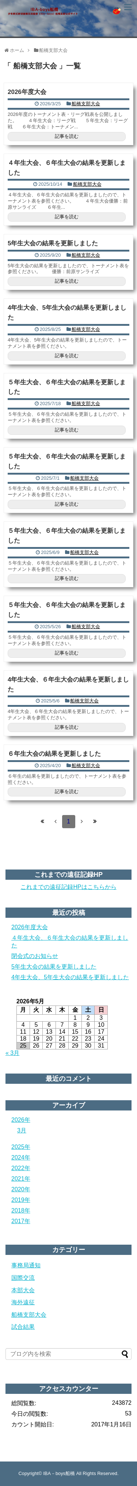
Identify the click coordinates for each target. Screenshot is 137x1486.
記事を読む (67, 136)
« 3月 (12, 1053)
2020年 (20, 1189)
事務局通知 (26, 1265)
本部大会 (23, 1290)
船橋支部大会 (86, 103)
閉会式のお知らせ (34, 956)
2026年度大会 (27, 91)
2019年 (20, 1200)
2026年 (20, 1120)
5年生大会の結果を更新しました (53, 243)
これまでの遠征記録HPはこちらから (68, 887)
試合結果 (23, 1327)
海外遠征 (23, 1302)
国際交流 (23, 1278)
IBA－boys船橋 (59, 1473)
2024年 (20, 1157)
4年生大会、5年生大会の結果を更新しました (70, 977)
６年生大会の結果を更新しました (54, 753)
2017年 (20, 1221)
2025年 (20, 1147)
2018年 (20, 1210)
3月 (21, 1130)
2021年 (20, 1179)
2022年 (20, 1168)
